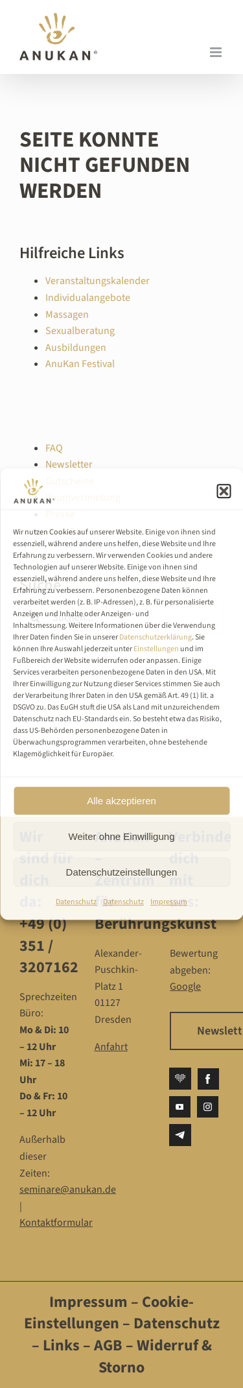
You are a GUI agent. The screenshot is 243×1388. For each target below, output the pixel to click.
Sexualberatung (80, 331)
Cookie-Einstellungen (109, 1313)
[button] (223, 491)
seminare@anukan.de (67, 1189)
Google (185, 986)
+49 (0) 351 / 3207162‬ (48, 946)
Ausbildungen (75, 348)
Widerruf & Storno (155, 1356)
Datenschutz (76, 901)
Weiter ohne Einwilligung (122, 836)
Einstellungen (156, 648)
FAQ (54, 448)
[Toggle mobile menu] (217, 52)
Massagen (67, 314)
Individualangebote (87, 298)
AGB (108, 1345)
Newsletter (69, 464)
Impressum (168, 901)
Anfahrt (111, 1047)
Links (60, 1345)
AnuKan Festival (80, 364)
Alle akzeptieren (121, 800)
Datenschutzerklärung (155, 637)
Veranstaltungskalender (97, 281)
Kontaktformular (56, 1222)
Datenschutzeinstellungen (122, 872)
